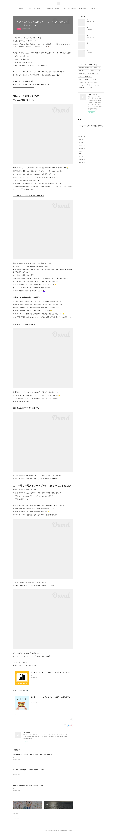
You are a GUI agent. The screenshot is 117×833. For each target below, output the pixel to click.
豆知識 (18, 28)
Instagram (82, 8)
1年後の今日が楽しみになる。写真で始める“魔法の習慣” (28, 785)
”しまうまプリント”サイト (35, 8)
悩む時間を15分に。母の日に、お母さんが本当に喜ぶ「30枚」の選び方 (32, 754)
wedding (82, 85)
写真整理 (82, 82)
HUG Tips (92, 64)
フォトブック (95, 70)
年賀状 (82, 73)
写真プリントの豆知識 (85, 67)
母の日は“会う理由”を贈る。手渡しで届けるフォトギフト (28, 770)
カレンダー (82, 64)
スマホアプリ (93, 8)
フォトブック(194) (28, 714)
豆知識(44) (15, 714)
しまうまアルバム (92, 73)
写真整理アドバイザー (53, 8)
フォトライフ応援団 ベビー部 (87, 79)
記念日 (89, 85)
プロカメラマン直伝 (93, 82)
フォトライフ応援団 (69, 8)
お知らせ (98, 85)
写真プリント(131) (21, 714)
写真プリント (83, 70)
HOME (21, 8)
